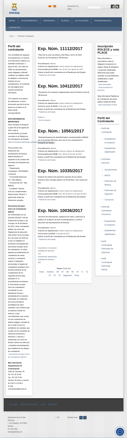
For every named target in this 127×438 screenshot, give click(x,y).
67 (62, 272)
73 (49, 275)
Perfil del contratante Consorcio (107, 210)
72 (87, 272)
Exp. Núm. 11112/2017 (60, 48)
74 (54, 275)
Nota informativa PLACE (108, 105)
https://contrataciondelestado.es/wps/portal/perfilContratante (31, 142)
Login (43, 404)
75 (59, 275)
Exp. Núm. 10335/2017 (60, 170)
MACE (108, 175)
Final (76, 275)
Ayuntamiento (111, 169)
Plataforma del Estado (47, 75)
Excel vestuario (45, 120)
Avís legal (13, 404)
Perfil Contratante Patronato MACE (107, 264)
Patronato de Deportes (110, 192)
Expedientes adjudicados (47, 257)
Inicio (41, 272)
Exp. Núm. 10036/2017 (60, 210)
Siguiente (67, 275)
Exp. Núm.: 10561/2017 (61, 131)
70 (77, 272)
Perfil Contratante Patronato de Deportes (107, 247)
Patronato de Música (110, 183)
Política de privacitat (29, 404)
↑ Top (57, 417)
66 (58, 272)
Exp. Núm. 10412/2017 (60, 86)
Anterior (50, 272)
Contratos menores (106, 161)
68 (67, 272)
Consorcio (109, 199)
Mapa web (52, 404)
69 (72, 272)
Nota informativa (105, 84)
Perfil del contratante (107, 130)
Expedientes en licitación (47, 248)
